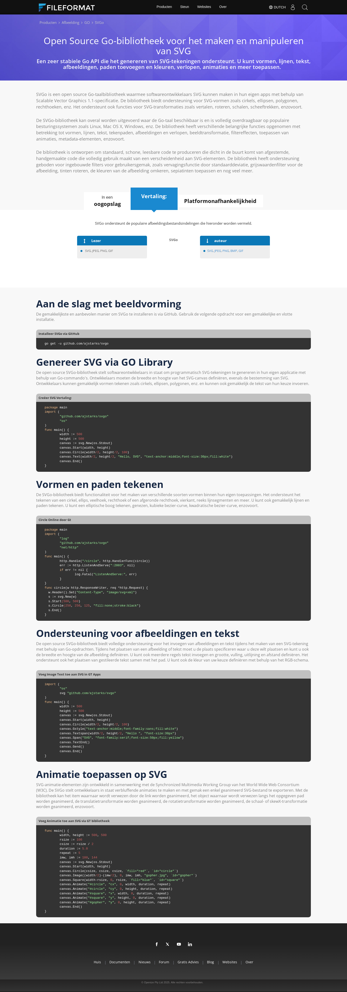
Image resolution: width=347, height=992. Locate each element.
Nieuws (143, 962)
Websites (204, 7)
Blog (211, 962)
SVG (210, 251)
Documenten (117, 962)
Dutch (277, 7)
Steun (184, 7)
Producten (164, 7)
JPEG (217, 251)
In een (106, 201)
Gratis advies (188, 962)
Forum (164, 962)
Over (223, 7)
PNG (225, 251)
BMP (233, 251)
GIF (241, 251)
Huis (94, 962)
